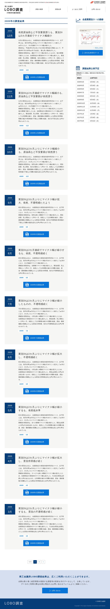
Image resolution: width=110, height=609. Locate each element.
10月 (27, 176)
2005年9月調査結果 (37, 234)
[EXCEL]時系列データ (92, 53)
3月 (27, 536)
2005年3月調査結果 (37, 543)
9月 (27, 227)
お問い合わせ (56, 590)
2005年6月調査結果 (37, 391)
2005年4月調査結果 (37, 492)
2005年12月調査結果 (37, 77)
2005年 (22, 70)
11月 (27, 125)
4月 (27, 485)
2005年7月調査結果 (37, 338)
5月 (27, 434)
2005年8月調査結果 (37, 285)
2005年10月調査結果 (37, 183)
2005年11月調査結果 (37, 133)
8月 (27, 277)
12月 (27, 70)
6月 (27, 384)
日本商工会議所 (101, 601)
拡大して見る (99, 47)
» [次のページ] (43, 562)
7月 (27, 331)
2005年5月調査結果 (37, 442)
